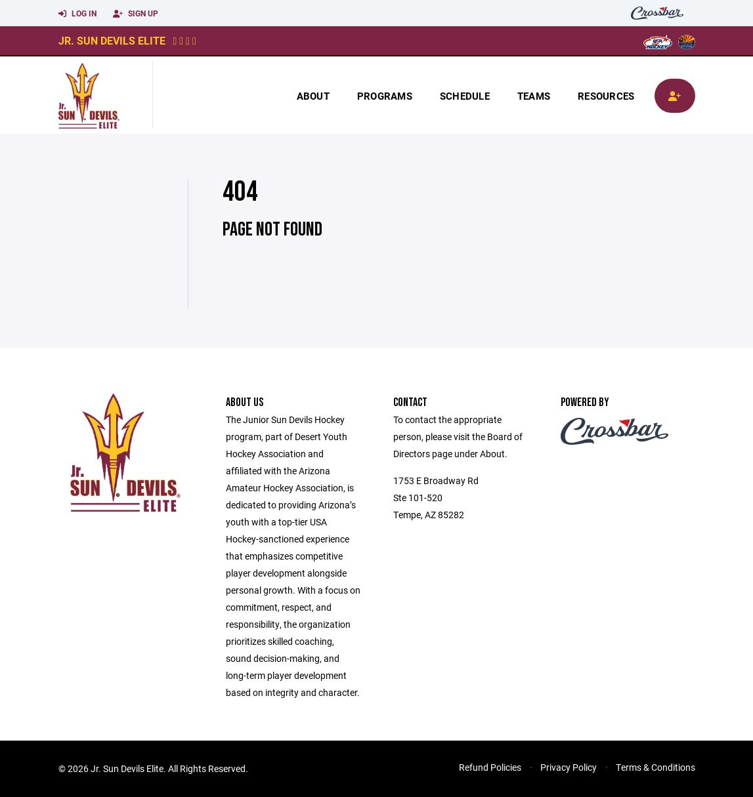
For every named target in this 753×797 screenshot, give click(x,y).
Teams (533, 95)
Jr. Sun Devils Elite (111, 40)
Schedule (465, 95)
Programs (384, 95)
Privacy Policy (568, 767)
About (313, 95)
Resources (606, 95)
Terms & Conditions (655, 767)
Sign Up (135, 14)
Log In (77, 14)
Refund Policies (490, 767)
